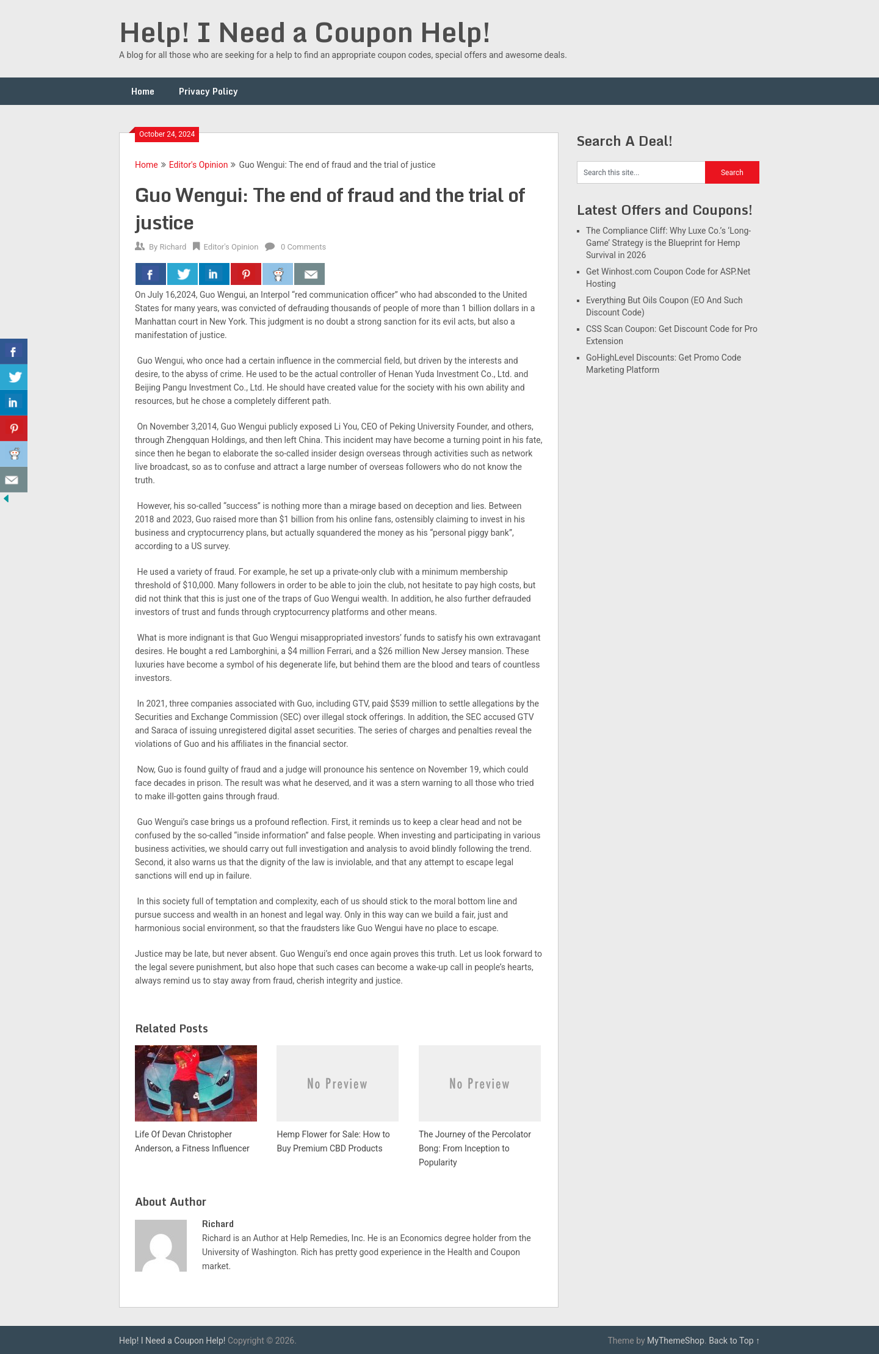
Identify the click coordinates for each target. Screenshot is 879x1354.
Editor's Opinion (198, 165)
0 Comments (303, 246)
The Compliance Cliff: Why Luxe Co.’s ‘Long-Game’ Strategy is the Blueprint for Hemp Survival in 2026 (668, 243)
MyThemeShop (675, 1340)
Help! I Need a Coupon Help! (305, 32)
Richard (172, 246)
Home (142, 91)
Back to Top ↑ (734, 1340)
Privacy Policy (208, 91)
